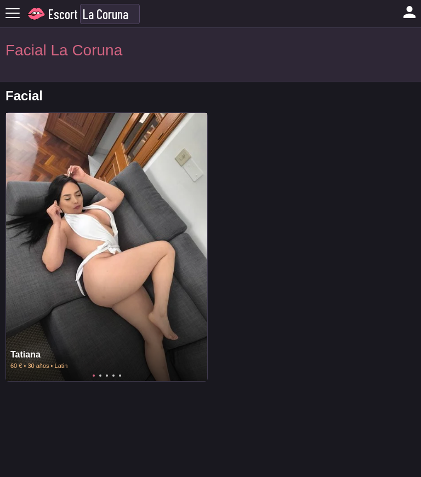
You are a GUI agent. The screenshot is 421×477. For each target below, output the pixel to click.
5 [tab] (120, 375)
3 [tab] (107, 375)
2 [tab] (100, 375)
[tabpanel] (106, 247)
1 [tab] (94, 375)
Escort (63, 14)
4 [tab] (113, 375)
